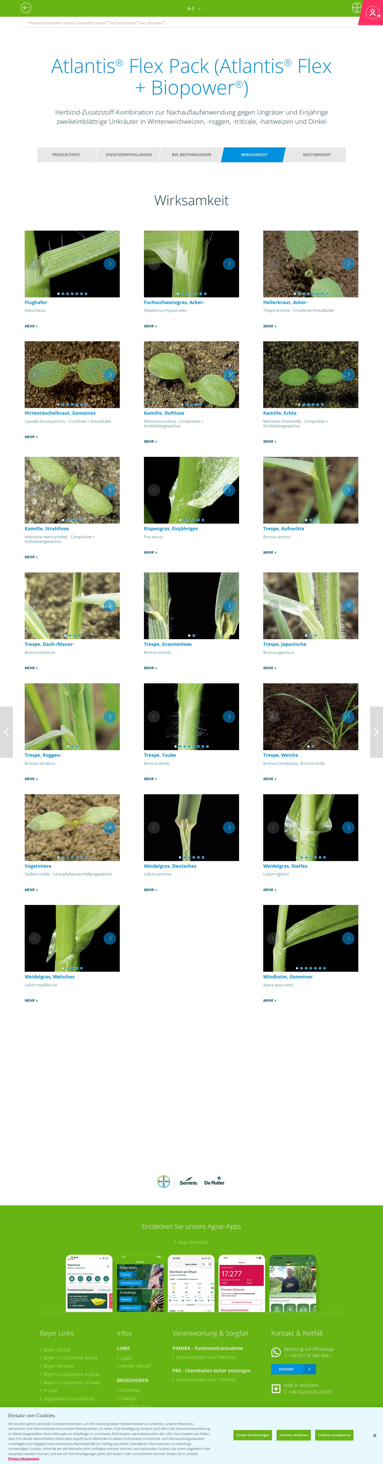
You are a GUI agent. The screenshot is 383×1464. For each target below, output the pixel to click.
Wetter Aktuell (135, 1366)
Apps (126, 1358)
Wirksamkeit (254, 154)
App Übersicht (193, 1242)
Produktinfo (66, 154)
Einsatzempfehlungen (129, 154)
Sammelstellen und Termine (205, 1357)
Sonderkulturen (137, 1406)
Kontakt (286, 1369)
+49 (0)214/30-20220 (310, 1392)
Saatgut (129, 1398)
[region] (191, 1435)
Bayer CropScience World (70, 1358)
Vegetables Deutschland (69, 1398)
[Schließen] (374, 1435)
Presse (51, 1390)
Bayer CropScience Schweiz (72, 1382)
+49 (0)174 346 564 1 (310, 1355)
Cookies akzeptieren (334, 1435)
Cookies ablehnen (293, 1435)
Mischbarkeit (317, 154)
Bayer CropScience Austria (71, 1374)
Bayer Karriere (59, 1366)
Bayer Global (57, 1350)
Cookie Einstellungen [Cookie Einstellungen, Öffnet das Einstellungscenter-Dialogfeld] (253, 1435)
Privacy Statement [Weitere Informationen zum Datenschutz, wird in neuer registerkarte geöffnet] (23, 1458)
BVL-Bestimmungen (191, 154)
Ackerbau (131, 1390)
